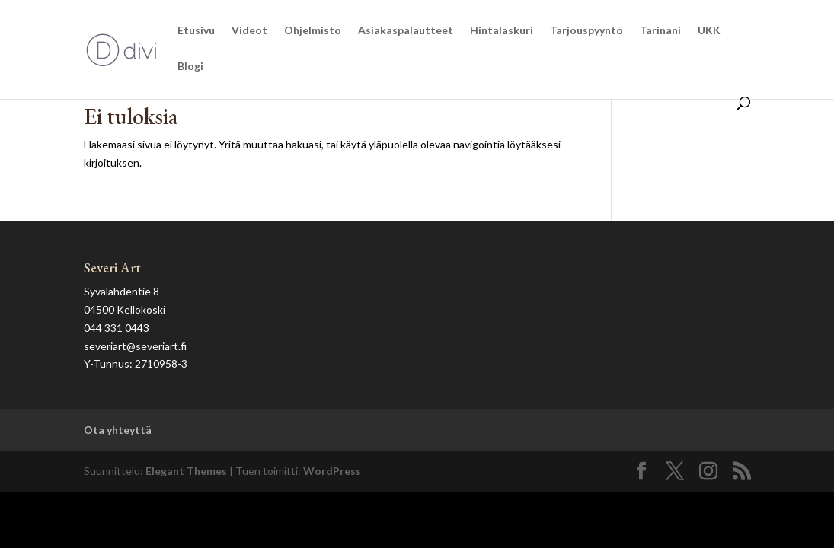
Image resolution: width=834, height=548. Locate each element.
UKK (709, 31)
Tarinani (660, 31)
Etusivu (196, 31)
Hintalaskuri (501, 31)
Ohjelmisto (312, 31)
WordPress (332, 470)
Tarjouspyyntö (586, 31)
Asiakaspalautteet (405, 31)
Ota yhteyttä (118, 429)
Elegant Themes (186, 470)
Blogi (190, 66)
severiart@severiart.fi (135, 345)
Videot (249, 31)
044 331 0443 (116, 327)
